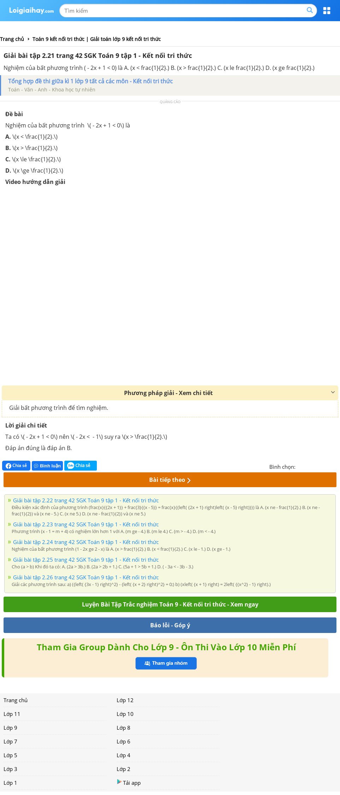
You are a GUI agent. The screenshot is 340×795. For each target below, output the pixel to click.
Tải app (129, 782)
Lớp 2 (123, 768)
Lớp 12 (125, 700)
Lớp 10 (125, 713)
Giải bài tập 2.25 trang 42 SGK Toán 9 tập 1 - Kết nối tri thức (86, 559)
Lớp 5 (10, 755)
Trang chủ (16, 700)
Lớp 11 (12, 713)
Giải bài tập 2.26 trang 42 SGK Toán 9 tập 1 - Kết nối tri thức (86, 577)
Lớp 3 (10, 768)
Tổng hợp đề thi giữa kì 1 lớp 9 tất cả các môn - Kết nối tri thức (90, 81)
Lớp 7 (10, 741)
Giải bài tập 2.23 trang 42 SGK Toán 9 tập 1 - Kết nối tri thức (86, 524)
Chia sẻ (16, 465)
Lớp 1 (10, 782)
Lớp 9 (10, 727)
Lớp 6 (123, 741)
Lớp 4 (123, 755)
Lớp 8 (123, 727)
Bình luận (47, 465)
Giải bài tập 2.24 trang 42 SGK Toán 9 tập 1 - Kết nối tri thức (86, 541)
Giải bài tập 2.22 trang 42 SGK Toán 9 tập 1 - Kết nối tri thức (86, 500)
